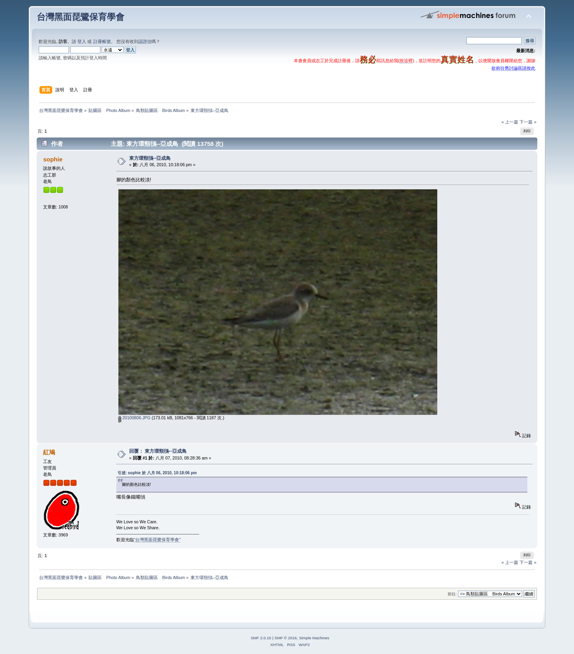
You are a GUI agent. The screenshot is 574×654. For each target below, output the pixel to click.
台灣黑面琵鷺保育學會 (80, 17)
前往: (452, 594)
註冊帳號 (102, 41)
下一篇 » (527, 122)
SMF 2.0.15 (261, 638)
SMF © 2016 (286, 638)
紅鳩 (49, 452)
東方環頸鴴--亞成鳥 (150, 158)
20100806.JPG (134, 417)
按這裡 (406, 60)
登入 (81, 41)
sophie (52, 159)
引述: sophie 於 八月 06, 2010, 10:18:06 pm (157, 473)
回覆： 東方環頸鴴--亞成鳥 (158, 451)
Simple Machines (314, 638)
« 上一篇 (509, 122)
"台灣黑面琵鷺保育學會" (157, 539)
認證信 (144, 41)
